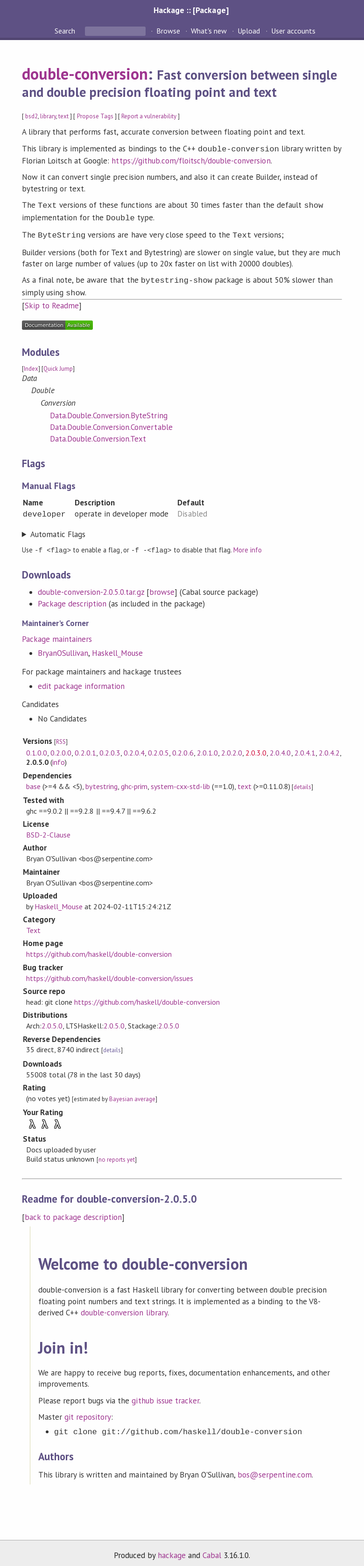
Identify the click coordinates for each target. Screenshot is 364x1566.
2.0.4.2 (329, 746)
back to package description (73, 1211)
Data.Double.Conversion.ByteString (109, 410)
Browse (168, 30)
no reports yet (116, 1153)
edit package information (81, 680)
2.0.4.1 (304, 746)
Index (31, 363)
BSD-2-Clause (48, 828)
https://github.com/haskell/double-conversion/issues (109, 972)
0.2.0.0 (60, 746)
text (63, 116)
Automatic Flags (57, 529)
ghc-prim (134, 780)
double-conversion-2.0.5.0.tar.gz (91, 586)
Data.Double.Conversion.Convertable (111, 421)
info (58, 756)
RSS (61, 736)
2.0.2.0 (231, 746)
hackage (172, 1549)
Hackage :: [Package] (191, 10)
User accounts (293, 30)
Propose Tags (95, 116)
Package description (72, 597)
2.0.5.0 (52, 1019)
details (302, 781)
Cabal (212, 1549)
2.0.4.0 (280, 746)
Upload (249, 30)
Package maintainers (57, 633)
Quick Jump (58, 363)
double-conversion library (124, 1306)
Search (66, 30)
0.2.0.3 (109, 746)
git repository (87, 1411)
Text (33, 924)
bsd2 (31, 116)
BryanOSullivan (63, 647)
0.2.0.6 (182, 746)
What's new (209, 30)
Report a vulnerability (149, 116)
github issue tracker (165, 1394)
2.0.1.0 (207, 746)
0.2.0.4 (134, 746)
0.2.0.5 (158, 746)
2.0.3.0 (255, 746)
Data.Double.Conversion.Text (98, 433)
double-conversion (85, 73)
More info (247, 544)
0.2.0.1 (85, 746)
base (33, 780)
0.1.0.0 (36, 746)
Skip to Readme (52, 300)
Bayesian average (132, 1093)
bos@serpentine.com (274, 1469)
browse (162, 586)
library (48, 116)
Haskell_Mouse (117, 647)
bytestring (101, 780)
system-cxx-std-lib (180, 780)
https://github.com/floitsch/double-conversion (191, 160)
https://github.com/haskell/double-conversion (99, 948)
